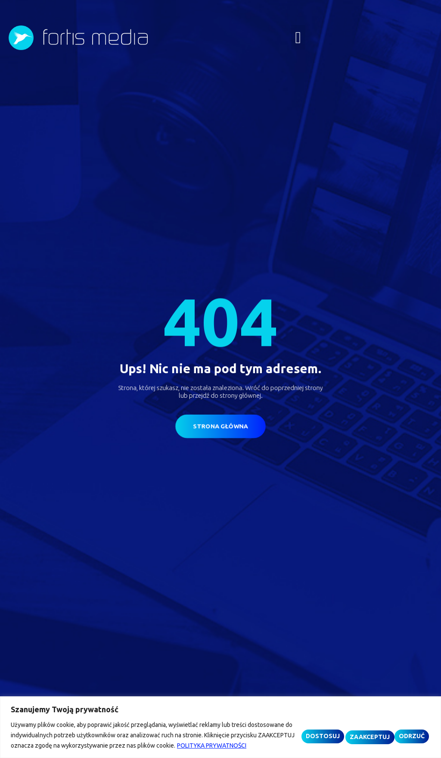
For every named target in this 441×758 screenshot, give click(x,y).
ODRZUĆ (354, 729)
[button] (298, 37)
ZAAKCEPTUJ (404, 729)
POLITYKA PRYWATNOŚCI (66, 745)
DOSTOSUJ (308, 729)
